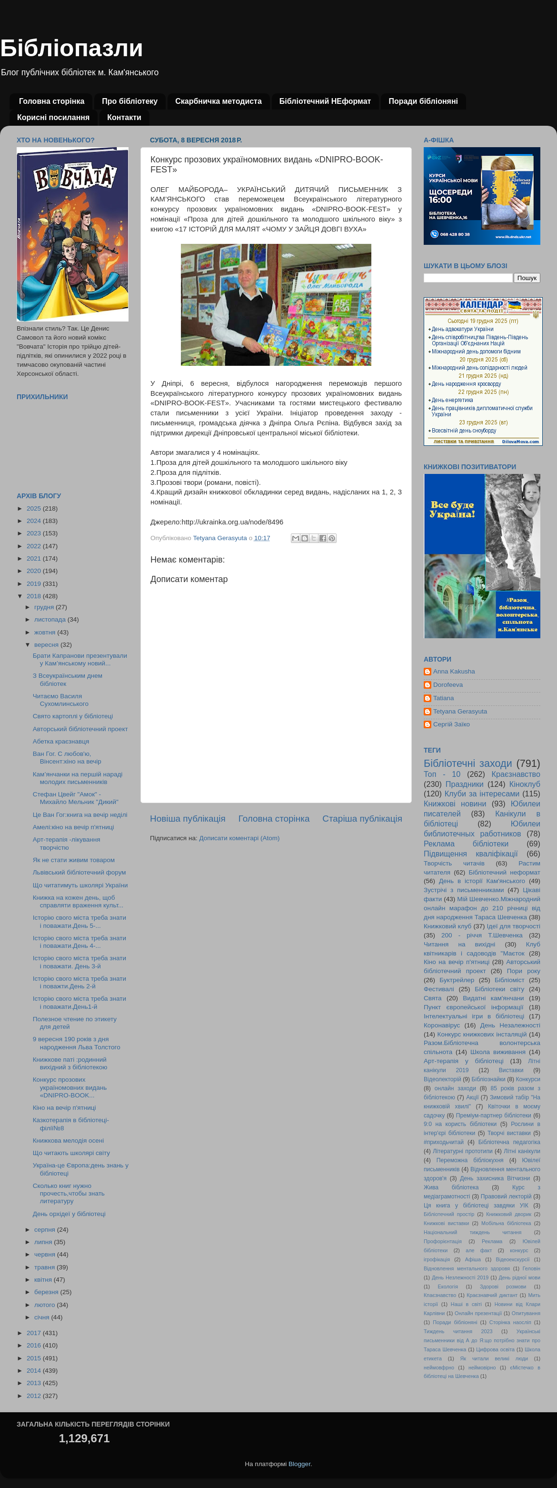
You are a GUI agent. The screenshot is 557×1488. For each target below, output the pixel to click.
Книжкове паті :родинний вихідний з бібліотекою (70, 1063)
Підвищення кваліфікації (471, 853)
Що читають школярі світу (71, 1152)
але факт (479, 1250)
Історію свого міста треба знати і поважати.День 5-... (79, 921)
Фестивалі (439, 989)
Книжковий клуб (447, 926)
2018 (35, 596)
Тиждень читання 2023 (458, 1331)
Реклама (492, 1241)
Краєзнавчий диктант (492, 1295)
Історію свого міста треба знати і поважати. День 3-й (79, 962)
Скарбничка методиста (218, 101)
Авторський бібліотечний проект (80, 729)
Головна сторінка (51, 101)
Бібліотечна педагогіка (509, 1142)
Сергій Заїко (451, 724)
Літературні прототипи (463, 1151)
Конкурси (528, 1079)
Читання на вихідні (459, 944)
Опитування (526, 1313)
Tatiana (443, 698)
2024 (35, 520)
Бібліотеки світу (499, 989)
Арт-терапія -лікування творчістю (66, 843)
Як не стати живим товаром (74, 860)
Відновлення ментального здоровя (467, 1268)
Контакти (124, 117)
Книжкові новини (455, 803)
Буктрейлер (456, 980)
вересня (47, 644)
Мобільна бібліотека (506, 1223)
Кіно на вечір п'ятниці (64, 1107)
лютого (45, 1304)
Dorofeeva (448, 684)
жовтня (45, 632)
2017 (35, 1333)
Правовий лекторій (506, 1196)
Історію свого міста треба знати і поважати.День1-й (79, 1002)
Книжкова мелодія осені (68, 1140)
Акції (472, 1097)
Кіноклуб (524, 784)
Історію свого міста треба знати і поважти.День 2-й (79, 982)
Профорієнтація (443, 1241)
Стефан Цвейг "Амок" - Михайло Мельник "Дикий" (76, 798)
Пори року (523, 971)
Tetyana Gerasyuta (460, 711)
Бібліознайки (488, 1079)
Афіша (473, 1259)
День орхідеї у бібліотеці (69, 1213)
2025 (35, 508)
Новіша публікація (188, 819)
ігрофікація (437, 1259)
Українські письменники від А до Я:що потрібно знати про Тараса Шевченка (482, 1340)
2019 (35, 583)
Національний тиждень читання (472, 1232)
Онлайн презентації (478, 1313)
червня (45, 1254)
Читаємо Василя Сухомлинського (61, 700)
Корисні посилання (53, 117)
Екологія (448, 1286)
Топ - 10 (442, 774)
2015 (35, 1358)
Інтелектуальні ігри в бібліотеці (474, 1016)
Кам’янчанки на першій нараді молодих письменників (78, 778)
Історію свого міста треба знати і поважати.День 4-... (79, 942)
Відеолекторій (442, 1079)
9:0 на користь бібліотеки (460, 1124)
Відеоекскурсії (513, 1259)
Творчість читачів (454, 863)
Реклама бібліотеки (466, 843)
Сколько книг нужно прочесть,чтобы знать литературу (69, 1193)
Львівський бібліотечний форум (79, 872)
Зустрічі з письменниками (464, 890)
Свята (433, 998)
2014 (35, 1370)
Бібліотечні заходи (468, 763)
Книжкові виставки (446, 1223)
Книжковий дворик (508, 1214)
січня (42, 1317)
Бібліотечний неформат (504, 872)
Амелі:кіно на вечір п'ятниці (73, 827)
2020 (35, 570)
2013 (35, 1383)
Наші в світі (466, 1304)
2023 (35, 533)
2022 (35, 546)
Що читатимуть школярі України (80, 885)
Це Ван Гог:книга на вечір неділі (80, 814)
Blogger (299, 1464)
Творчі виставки (509, 1133)
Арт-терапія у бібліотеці (464, 1061)
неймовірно (482, 1367)
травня (45, 1267)
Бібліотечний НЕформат (325, 101)
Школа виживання (498, 1052)
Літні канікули (522, 1151)
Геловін (531, 1268)
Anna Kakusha (454, 671)
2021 (35, 558)
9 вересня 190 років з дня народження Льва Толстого (76, 1043)
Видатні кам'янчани (493, 998)
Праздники (465, 784)
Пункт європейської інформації (473, 1007)
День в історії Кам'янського (482, 881)
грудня (45, 607)
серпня (45, 1229)
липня (44, 1242)
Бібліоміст (510, 980)
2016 (35, 1345)
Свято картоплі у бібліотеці (73, 716)
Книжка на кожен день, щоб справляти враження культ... (78, 901)
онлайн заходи (455, 1088)
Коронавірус (442, 1025)
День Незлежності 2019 (460, 1277)
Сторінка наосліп (510, 1322)
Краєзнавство (516, 774)
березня (47, 1292)
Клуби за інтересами (482, 793)
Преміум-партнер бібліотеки (493, 1115)
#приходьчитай (444, 1142)
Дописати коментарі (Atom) (239, 838)
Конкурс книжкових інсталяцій (482, 1034)
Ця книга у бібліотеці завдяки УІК (476, 1205)
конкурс (519, 1250)
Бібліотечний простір (449, 1214)
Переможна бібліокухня (470, 1160)
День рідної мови (519, 1277)
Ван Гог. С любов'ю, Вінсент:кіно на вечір (67, 757)
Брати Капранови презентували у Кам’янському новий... (80, 659)
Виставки (511, 1070)
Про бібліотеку (130, 101)
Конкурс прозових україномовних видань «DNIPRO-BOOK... (70, 1087)
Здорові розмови (503, 1286)
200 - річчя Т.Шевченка (482, 935)
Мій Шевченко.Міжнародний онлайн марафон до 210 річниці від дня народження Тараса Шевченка (482, 908)
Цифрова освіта (495, 1349)
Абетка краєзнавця (61, 741)
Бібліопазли (71, 48)
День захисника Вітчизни (495, 1178)
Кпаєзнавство (440, 1295)
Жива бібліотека (451, 1187)
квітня (44, 1279)
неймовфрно (439, 1367)
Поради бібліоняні (423, 101)
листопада (51, 619)
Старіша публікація (362, 819)
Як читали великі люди (494, 1358)
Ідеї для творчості (513, 926)
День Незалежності (510, 1025)
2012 (35, 1395)
